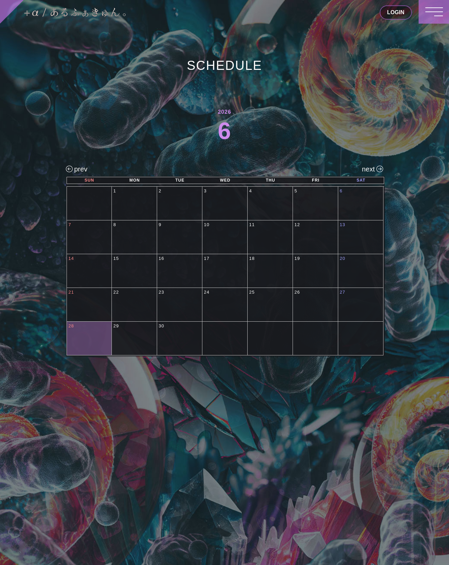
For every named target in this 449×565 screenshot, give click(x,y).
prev (77, 169)
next (372, 169)
